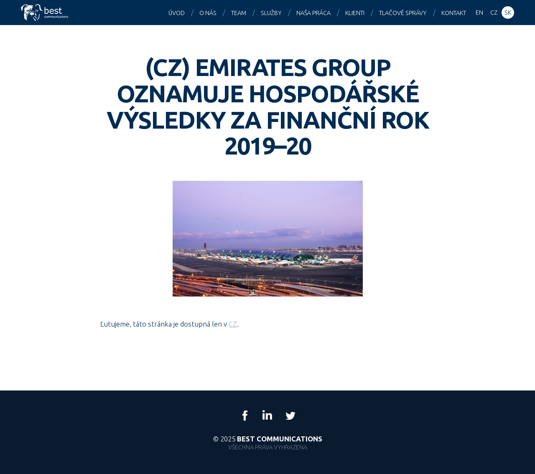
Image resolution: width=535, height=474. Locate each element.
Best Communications (45, 12)
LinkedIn (267, 415)
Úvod (176, 13)
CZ (233, 324)
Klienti (354, 13)
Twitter (290, 415)
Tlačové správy (403, 13)
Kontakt (453, 13)
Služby (271, 13)
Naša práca (313, 13)
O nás (208, 13)
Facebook (245, 415)
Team (238, 13)
